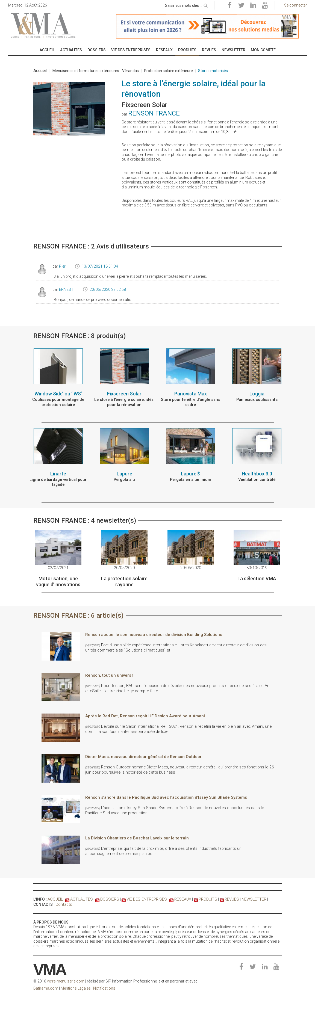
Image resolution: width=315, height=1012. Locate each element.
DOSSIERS (108, 898)
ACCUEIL (55, 898)
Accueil (40, 70)
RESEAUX (179, 898)
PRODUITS (204, 898)
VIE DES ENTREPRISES (144, 898)
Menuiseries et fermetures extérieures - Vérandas (95, 71)
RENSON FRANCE (154, 113)
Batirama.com (45, 987)
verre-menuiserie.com (65, 980)
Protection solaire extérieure (168, 71)
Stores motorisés (213, 71)
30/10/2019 (256, 567)
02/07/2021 (58, 567)
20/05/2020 (124, 567)
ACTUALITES (81, 898)
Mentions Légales (76, 987)
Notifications (104, 987)
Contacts (63, 903)
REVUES (228, 898)
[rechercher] (205, 5)
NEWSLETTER (249, 898)
